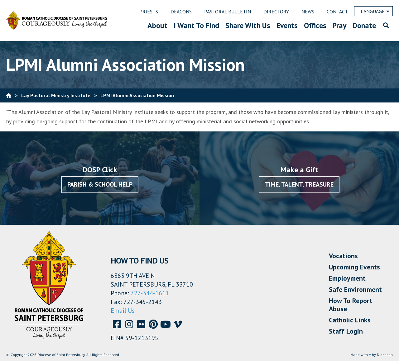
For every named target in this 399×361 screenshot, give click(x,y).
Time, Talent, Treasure (299, 184)
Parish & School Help (99, 184)
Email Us (123, 310)
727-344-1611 (150, 293)
